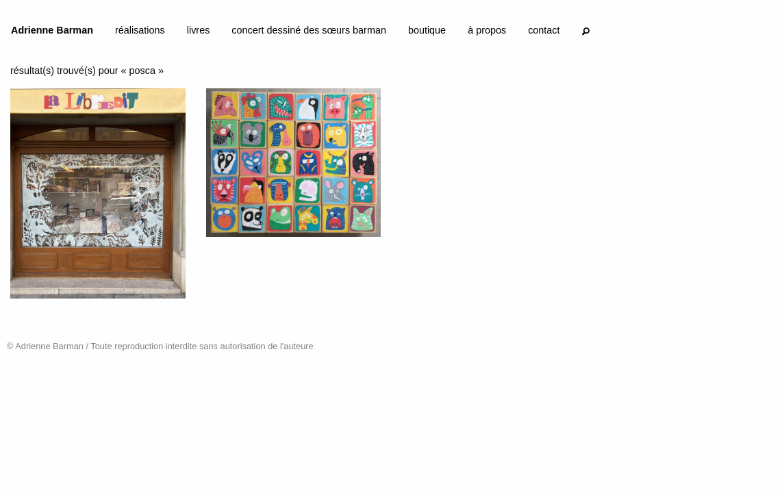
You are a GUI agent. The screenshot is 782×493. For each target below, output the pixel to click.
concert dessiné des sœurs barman (308, 30)
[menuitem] (52, 33)
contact (543, 30)
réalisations (140, 30)
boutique (427, 30)
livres (198, 30)
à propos (487, 30)
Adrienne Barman (52, 30)
